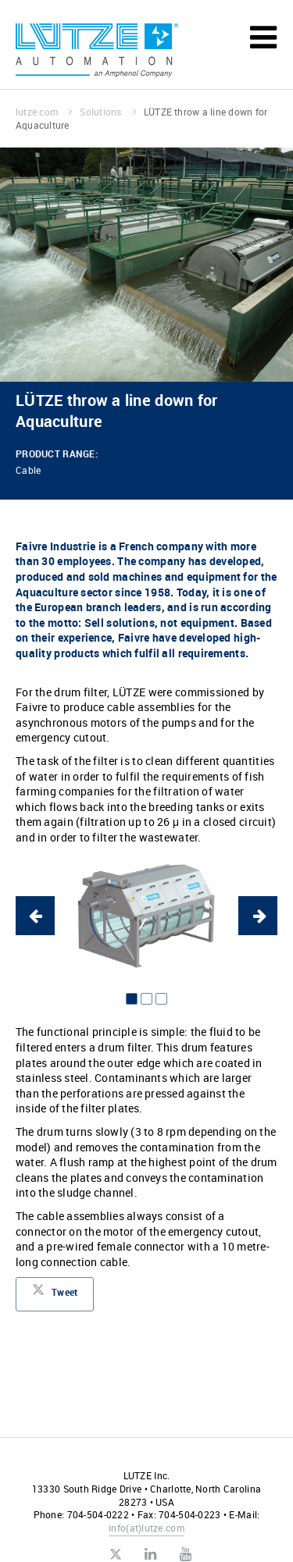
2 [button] (146, 999)
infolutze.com (146, 1527)
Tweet (54, 1294)
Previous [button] (35, 915)
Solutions (107, 111)
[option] (146, 915)
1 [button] (132, 999)
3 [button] (161, 999)
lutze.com (44, 111)
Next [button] (257, 915)
